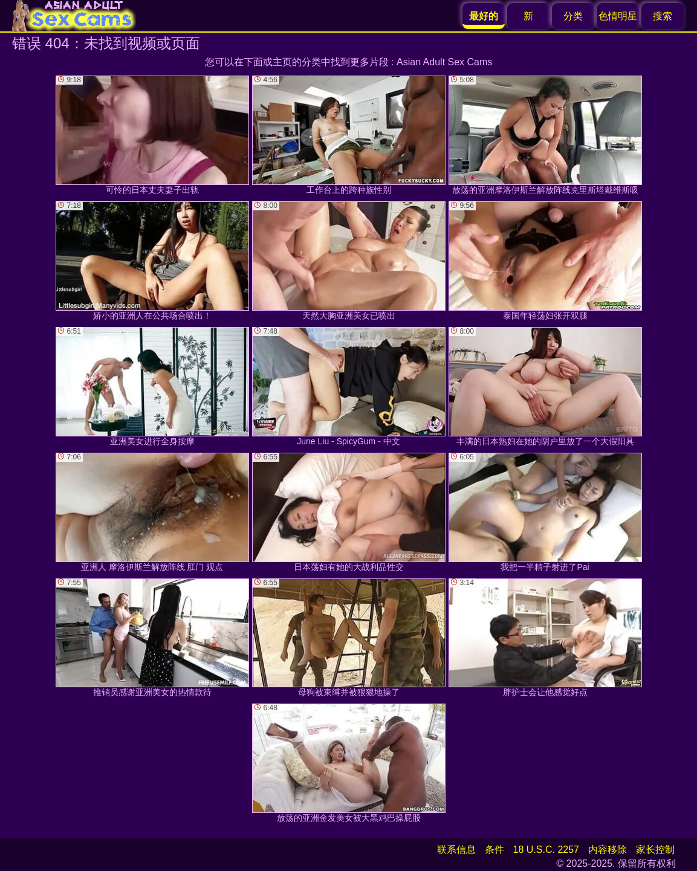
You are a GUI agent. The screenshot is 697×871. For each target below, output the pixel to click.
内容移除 (607, 849)
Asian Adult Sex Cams (444, 62)
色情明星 (617, 16)
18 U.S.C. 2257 (546, 849)
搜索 (662, 16)
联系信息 (456, 849)
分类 (573, 16)
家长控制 (655, 849)
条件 (494, 849)
